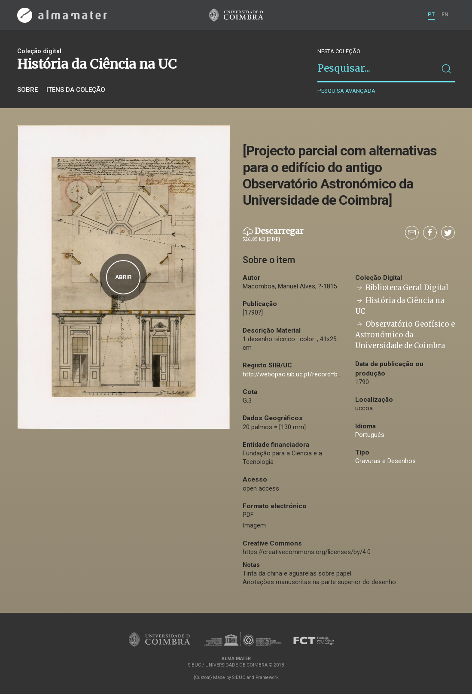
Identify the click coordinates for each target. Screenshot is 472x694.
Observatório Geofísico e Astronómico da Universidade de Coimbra (405, 335)
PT (431, 14)
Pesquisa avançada (346, 91)
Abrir (123, 277)
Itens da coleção (75, 90)
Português (369, 435)
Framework (267, 677)
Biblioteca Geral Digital (401, 287)
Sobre (27, 90)
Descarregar (273, 234)
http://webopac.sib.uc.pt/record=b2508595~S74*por (316, 374)
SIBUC (238, 677)
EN (445, 14)
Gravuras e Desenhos (385, 461)
